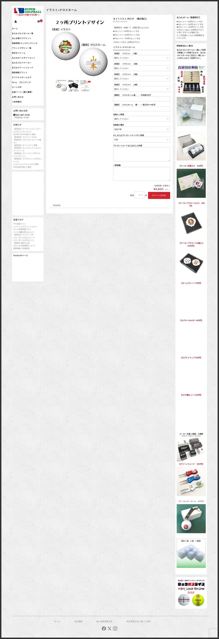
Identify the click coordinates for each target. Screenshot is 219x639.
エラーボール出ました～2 (23, 253)
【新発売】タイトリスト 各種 (25, 161)
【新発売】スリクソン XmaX (24, 153)
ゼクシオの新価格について (24, 261)
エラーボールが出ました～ (24, 256)
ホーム (18, 29)
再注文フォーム (21, 58)
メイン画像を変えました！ (24, 248)
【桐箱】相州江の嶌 (21, 259)
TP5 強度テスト (19, 239)
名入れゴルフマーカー (24, 70)
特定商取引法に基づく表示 (139, 621)
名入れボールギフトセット (26, 64)
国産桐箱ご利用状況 (21, 264)
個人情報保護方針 (104, 621)
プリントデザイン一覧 (24, 52)
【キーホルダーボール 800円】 (191, 484)
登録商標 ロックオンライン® (27, 47)
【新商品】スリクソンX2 (23, 250)
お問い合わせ (20, 111)
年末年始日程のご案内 (22, 183)
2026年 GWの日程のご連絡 (24, 150)
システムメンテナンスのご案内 (26, 180)
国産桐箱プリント (22, 82)
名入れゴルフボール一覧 (25, 35)
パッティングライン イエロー (25, 242)
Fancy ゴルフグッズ (24, 93)
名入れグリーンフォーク (25, 76)
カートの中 (19, 99)
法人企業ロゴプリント (24, 41)
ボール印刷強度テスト (22, 245)
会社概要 (78, 621)
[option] (79, 48)
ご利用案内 (19, 117)
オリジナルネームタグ (24, 88)
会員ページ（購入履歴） (25, 105)
